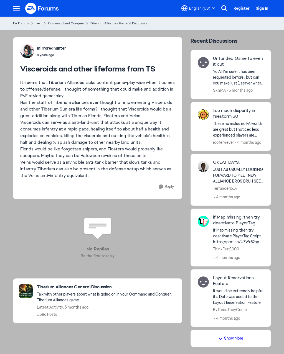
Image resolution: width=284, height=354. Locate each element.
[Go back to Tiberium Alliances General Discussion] (106, 287)
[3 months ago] (240, 90)
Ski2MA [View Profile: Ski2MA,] (219, 90)
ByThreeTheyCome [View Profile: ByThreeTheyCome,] (230, 309)
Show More (230, 338)
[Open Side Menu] (16, 8)
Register (242, 8)
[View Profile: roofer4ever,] (203, 114)
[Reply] (166, 187)
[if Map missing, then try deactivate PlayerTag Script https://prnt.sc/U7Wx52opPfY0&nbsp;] (238, 236)
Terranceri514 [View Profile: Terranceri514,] (225, 188)
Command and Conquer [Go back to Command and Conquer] (66, 23)
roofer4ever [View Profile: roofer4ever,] (223, 142)
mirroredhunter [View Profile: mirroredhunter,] (51, 48)
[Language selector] (198, 8)
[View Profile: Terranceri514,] (203, 166)
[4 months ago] (248, 142)
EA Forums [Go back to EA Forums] (21, 23)
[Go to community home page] (42, 8)
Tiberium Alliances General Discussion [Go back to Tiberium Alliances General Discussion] (119, 23)
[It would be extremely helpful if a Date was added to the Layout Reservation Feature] (238, 296)
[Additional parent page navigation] (38, 23)
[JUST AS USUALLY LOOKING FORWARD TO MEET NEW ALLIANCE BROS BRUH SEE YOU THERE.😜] (238, 175)
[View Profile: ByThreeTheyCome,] (203, 282)
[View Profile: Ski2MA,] (203, 62)
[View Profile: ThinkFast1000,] (203, 221)
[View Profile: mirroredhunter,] (27, 51)
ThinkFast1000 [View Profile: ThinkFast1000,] (226, 249)
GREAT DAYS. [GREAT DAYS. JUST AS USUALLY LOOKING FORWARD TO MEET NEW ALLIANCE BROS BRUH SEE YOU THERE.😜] (226, 162)
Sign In (262, 8)
